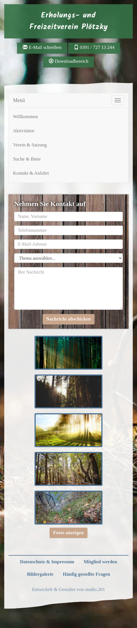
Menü (19, 100)
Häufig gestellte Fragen (86, 574)
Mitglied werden (100, 561)
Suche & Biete (27, 159)
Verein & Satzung (30, 145)
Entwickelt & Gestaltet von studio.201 (68, 589)
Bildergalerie (40, 574)
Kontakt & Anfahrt (31, 173)
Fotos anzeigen (68, 532)
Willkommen (25, 116)
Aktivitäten (24, 130)
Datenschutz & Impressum (47, 561)
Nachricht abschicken (68, 319)
